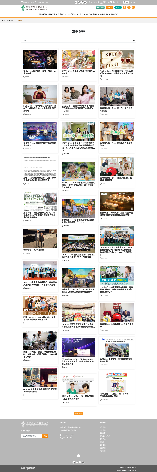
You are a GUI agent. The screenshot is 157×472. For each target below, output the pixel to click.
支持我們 (102, 445)
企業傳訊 (10, 20)
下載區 (102, 442)
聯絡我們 (114, 14)
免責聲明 (24, 468)
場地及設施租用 (105, 436)
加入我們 (102, 430)
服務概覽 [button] (51, 14)
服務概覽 (102, 433)
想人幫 (109, 7)
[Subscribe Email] (31, 436)
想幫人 (118, 7)
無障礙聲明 (31, 468)
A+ (120, 2)
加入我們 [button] (80, 14)
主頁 (3, 20)
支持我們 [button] (70, 14)
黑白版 (126, 2)
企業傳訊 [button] (61, 14)
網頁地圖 (102, 451)
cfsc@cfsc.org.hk (27, 2)
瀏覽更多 (78, 414)
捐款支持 (100, 7)
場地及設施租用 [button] (92, 14)
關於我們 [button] (42, 14)
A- (101, 2)
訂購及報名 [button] (104, 14)
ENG (131, 2)
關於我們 (102, 427)
